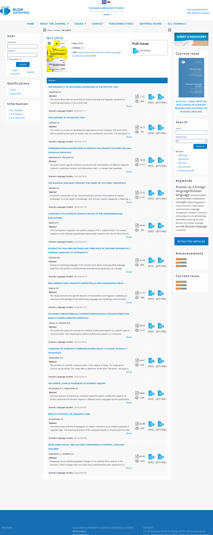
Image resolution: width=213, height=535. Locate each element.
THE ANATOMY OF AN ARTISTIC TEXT (66, 117)
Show (129, 106)
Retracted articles (191, 241)
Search (178, 128)
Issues (79, 24)
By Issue (183, 155)
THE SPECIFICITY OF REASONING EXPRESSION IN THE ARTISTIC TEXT (83, 87)
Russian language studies (106, 11)
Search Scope (191, 139)
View (13, 89)
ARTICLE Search (79, 531)
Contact (97, 24)
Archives (57, 30)
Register (30, 72)
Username (11, 42)
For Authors (17, 114)
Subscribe (16, 93)
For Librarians (18, 117)
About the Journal (53, 24)
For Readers (17, 110)
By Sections (185, 166)
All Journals (177, 24)
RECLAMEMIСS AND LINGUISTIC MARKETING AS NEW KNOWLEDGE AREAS (85, 283)
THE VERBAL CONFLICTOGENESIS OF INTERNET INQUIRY (77, 383)
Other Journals (186, 170)
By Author (184, 159)
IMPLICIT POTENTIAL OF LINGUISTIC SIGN (69, 414)
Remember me (16, 59)
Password (11, 50)
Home (30, 24)
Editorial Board (151, 24)
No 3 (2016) (66, 30)
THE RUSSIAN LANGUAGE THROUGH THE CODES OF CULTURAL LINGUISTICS (87, 183)
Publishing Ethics (121, 24)
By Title (183, 162)
